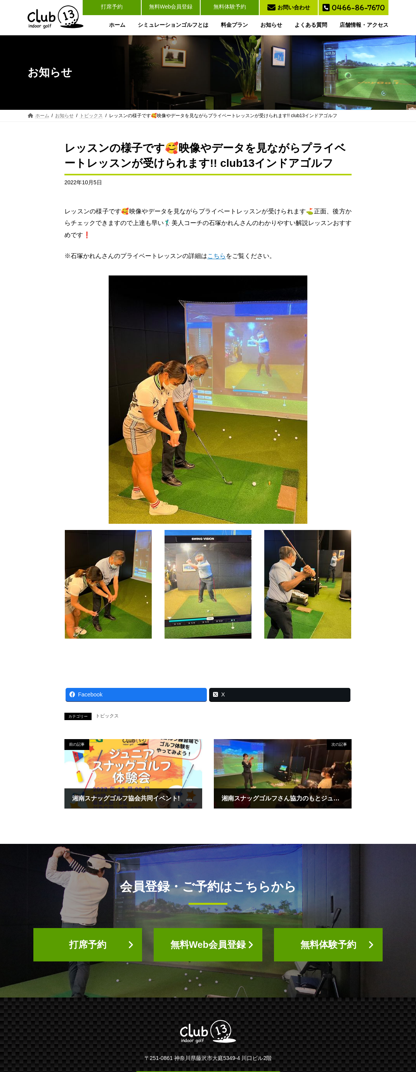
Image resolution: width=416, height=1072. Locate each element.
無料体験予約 (229, 6)
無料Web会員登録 (171, 6)
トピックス (107, 716)
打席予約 (112, 6)
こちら (216, 256)
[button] (87, 944)
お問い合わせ (288, 7)
